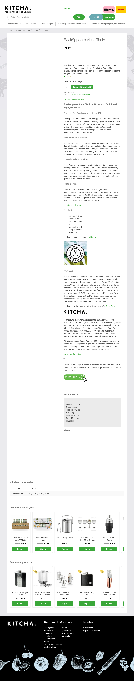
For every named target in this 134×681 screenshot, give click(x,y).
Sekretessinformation (53, 644)
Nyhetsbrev (66, 630)
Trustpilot (66, 8)
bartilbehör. (92, 237)
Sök (79, 17)
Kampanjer (65, 636)
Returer (47, 641)
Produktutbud (14, 24)
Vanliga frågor (47, 24)
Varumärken (31, 24)
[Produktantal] (67, 87)
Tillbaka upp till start (72, 205)
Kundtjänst (49, 628)
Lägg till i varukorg (82, 87)
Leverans (48, 633)
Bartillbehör (86, 94)
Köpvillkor (48, 630)
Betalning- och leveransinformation (72, 24)
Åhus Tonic (76, 94)
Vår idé (64, 628)
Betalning (48, 636)
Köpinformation (67, 633)
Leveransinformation (72, 354)
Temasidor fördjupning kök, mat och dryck (108, 24)
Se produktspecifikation (74, 100)
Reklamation (49, 639)
